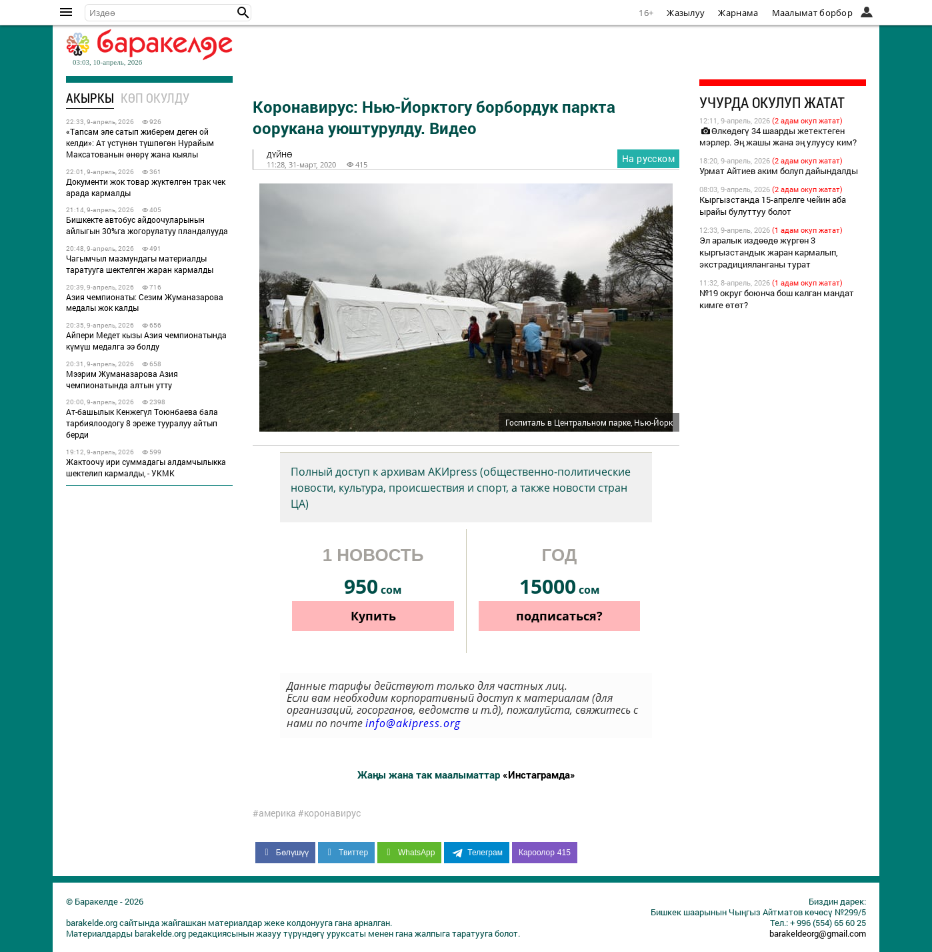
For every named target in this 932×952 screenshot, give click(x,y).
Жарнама (738, 13)
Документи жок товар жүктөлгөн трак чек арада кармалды (145, 187)
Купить (373, 616)
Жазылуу (686, 13)
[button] (243, 13)
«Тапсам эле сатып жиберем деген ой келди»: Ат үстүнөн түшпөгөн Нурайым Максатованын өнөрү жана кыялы (140, 142)
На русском (648, 158)
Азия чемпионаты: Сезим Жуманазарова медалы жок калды (144, 303)
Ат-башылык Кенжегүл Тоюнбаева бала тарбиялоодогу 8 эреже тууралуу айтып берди (142, 423)
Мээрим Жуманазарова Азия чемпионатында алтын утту (122, 379)
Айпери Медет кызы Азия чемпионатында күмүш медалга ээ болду (146, 341)
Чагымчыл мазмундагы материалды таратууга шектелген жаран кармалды (139, 264)
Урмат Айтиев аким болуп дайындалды (778, 170)
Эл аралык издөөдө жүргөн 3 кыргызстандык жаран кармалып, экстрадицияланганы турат (768, 252)
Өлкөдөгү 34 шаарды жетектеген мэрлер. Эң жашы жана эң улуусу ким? (778, 136)
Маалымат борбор (812, 13)
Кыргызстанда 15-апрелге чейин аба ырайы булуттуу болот (772, 205)
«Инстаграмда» (539, 774)
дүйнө (280, 154)
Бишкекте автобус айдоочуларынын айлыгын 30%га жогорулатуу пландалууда (147, 225)
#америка (274, 813)
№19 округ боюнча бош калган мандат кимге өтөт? (776, 299)
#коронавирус (329, 813)
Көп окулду (155, 97)
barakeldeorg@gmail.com (817, 933)
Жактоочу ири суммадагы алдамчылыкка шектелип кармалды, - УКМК (146, 467)
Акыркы (90, 97)
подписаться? (559, 616)
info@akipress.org (413, 723)
